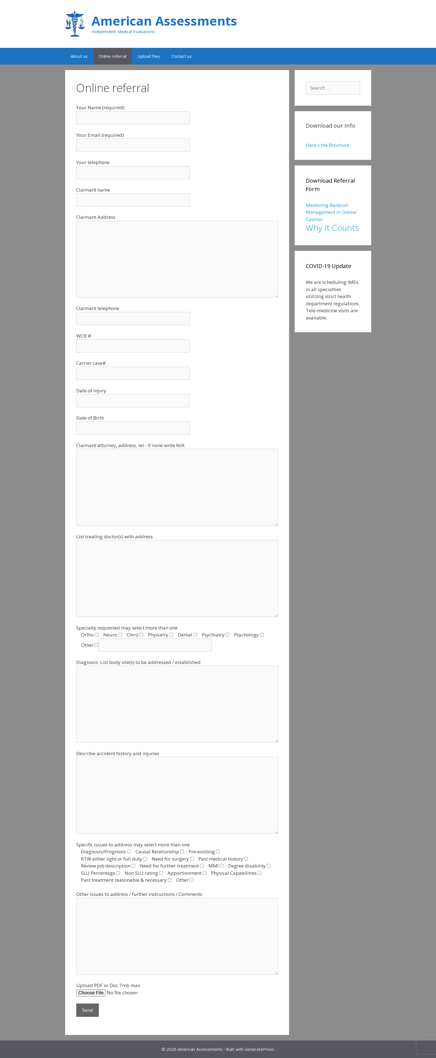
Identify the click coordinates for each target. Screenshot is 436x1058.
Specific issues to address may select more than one (133, 844)
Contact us (181, 56)
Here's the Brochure (327, 145)
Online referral (112, 56)
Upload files (148, 56)
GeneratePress (259, 1049)
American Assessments (164, 20)
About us (79, 56)
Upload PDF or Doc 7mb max (108, 985)
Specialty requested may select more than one (127, 628)
